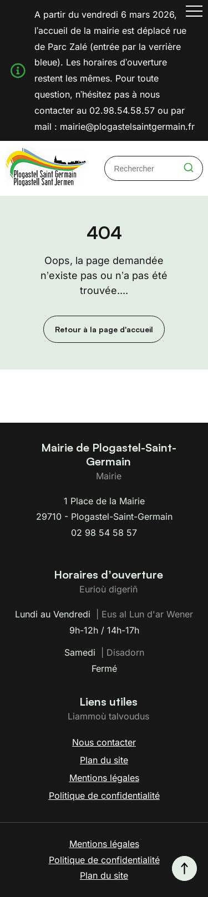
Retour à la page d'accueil (104, 329)
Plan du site (104, 760)
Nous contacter (104, 742)
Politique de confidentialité (104, 795)
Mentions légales (104, 777)
